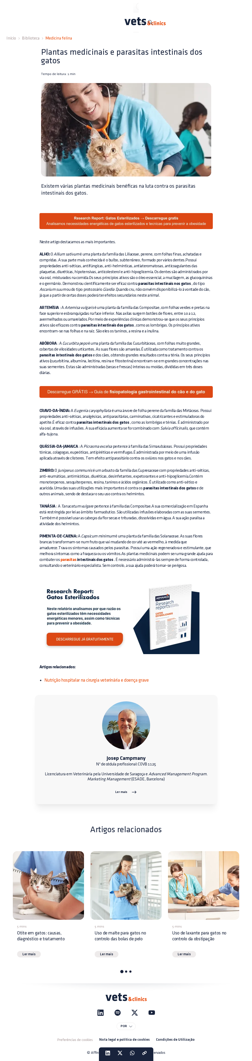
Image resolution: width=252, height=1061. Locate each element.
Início (11, 38)
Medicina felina (58, 38)
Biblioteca (30, 38)
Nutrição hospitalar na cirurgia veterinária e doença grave (96, 680)
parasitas (68, 560)
